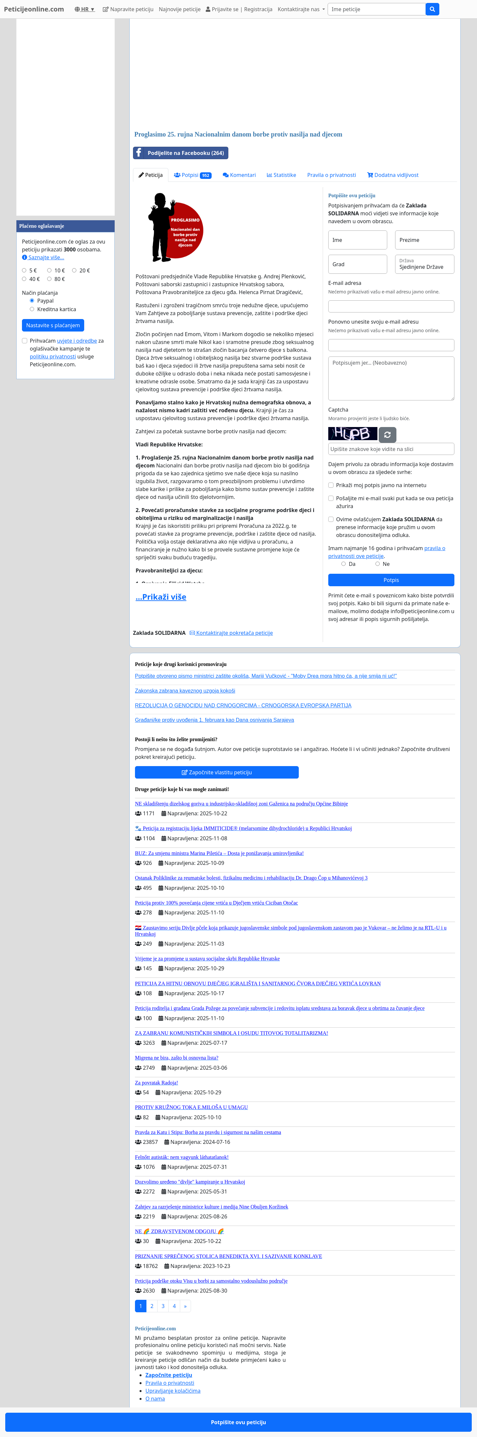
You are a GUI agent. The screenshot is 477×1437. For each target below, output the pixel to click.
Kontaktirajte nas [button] (299, 9)
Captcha (338, 409)
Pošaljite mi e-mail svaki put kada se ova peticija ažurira (394, 502)
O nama (155, 1398)
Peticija (151, 175)
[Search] (377, 9)
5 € (33, 270)
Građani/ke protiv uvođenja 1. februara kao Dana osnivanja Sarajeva (214, 720)
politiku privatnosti (53, 356)
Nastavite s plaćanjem (53, 325)
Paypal (45, 300)
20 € (85, 270)
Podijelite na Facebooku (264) (178, 153)
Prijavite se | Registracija (239, 9)
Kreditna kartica (56, 309)
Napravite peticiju (128, 9)
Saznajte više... (43, 257)
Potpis (391, 580)
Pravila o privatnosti (331, 175)
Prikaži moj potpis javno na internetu (381, 485)
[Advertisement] (295, 75)
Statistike (281, 175)
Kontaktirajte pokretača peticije (231, 632)
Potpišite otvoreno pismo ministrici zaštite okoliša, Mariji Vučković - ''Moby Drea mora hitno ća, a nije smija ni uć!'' (266, 676)
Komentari (239, 175)
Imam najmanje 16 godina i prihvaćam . (387, 552)
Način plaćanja (40, 292)
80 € (59, 279)
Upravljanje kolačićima (172, 1390)
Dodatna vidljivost (393, 175)
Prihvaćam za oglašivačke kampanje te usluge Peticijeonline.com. (67, 352)
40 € (34, 279)
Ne (386, 564)
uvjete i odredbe (77, 340)
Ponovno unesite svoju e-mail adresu (373, 321)
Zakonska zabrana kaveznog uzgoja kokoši (185, 691)
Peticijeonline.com (34, 9)
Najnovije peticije (180, 9)
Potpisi (193, 175)
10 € (59, 270)
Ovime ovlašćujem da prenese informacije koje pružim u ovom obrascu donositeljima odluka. (389, 527)
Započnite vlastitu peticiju (217, 772)
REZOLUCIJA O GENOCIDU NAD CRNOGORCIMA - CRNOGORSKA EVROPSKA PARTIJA (243, 705)
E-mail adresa (344, 283)
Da (352, 564)
